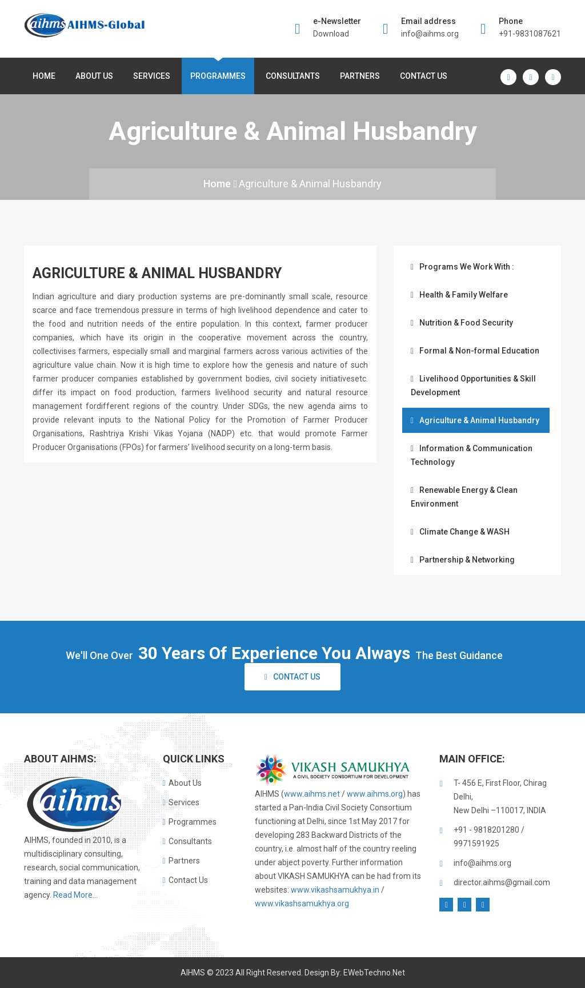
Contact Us (423, 76)
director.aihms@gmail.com (502, 882)
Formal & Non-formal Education (475, 350)
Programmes (218, 76)
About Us (182, 783)
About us (94, 76)
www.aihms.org (375, 793)
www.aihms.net (312, 793)
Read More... (75, 894)
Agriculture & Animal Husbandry (310, 184)
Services (151, 76)
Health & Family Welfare (459, 294)
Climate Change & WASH (460, 531)
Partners (360, 76)
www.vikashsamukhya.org (302, 903)
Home (44, 76)
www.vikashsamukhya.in (335, 889)
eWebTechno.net (374, 972)
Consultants (293, 76)
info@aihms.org (430, 33)
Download (331, 33)
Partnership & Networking (463, 559)
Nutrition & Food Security (462, 322)
